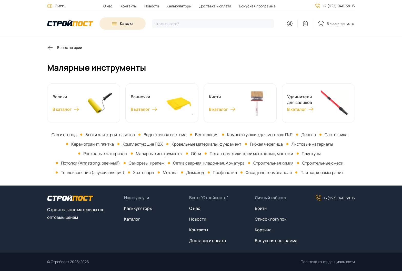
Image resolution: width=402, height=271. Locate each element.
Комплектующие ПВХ (143, 144)
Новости (151, 6)
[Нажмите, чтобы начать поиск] (213, 23)
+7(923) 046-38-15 (335, 198)
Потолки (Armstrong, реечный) (90, 163)
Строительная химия (273, 163)
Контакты (128, 6)
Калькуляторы (179, 6)
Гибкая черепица (266, 144)
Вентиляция (206, 134)
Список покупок (270, 219)
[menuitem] (108, 6)
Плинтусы (311, 153)
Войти (261, 208)
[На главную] (70, 23)
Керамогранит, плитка (92, 144)
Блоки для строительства (110, 134)
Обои (196, 153)
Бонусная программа (257, 6)
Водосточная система (165, 134)
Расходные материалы (105, 153)
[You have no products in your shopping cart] (336, 23)
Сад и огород (64, 134)
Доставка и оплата (215, 6)
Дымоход (195, 172)
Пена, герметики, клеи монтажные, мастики (251, 153)
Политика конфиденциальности (328, 261)
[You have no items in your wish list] (305, 23)
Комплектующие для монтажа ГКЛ (260, 134)
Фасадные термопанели (269, 172)
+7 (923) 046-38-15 (339, 5)
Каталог (132, 219)
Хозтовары (143, 172)
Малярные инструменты (159, 153)
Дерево (308, 134)
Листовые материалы (312, 144)
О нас (108, 6)
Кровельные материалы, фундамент (206, 144)
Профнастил (225, 172)
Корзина (263, 230)
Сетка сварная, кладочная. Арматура (209, 163)
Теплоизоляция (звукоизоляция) (92, 172)
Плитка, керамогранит (321, 172)
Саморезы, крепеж (146, 163)
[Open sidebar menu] (122, 23)
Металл (170, 172)
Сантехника (336, 134)
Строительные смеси (322, 163)
